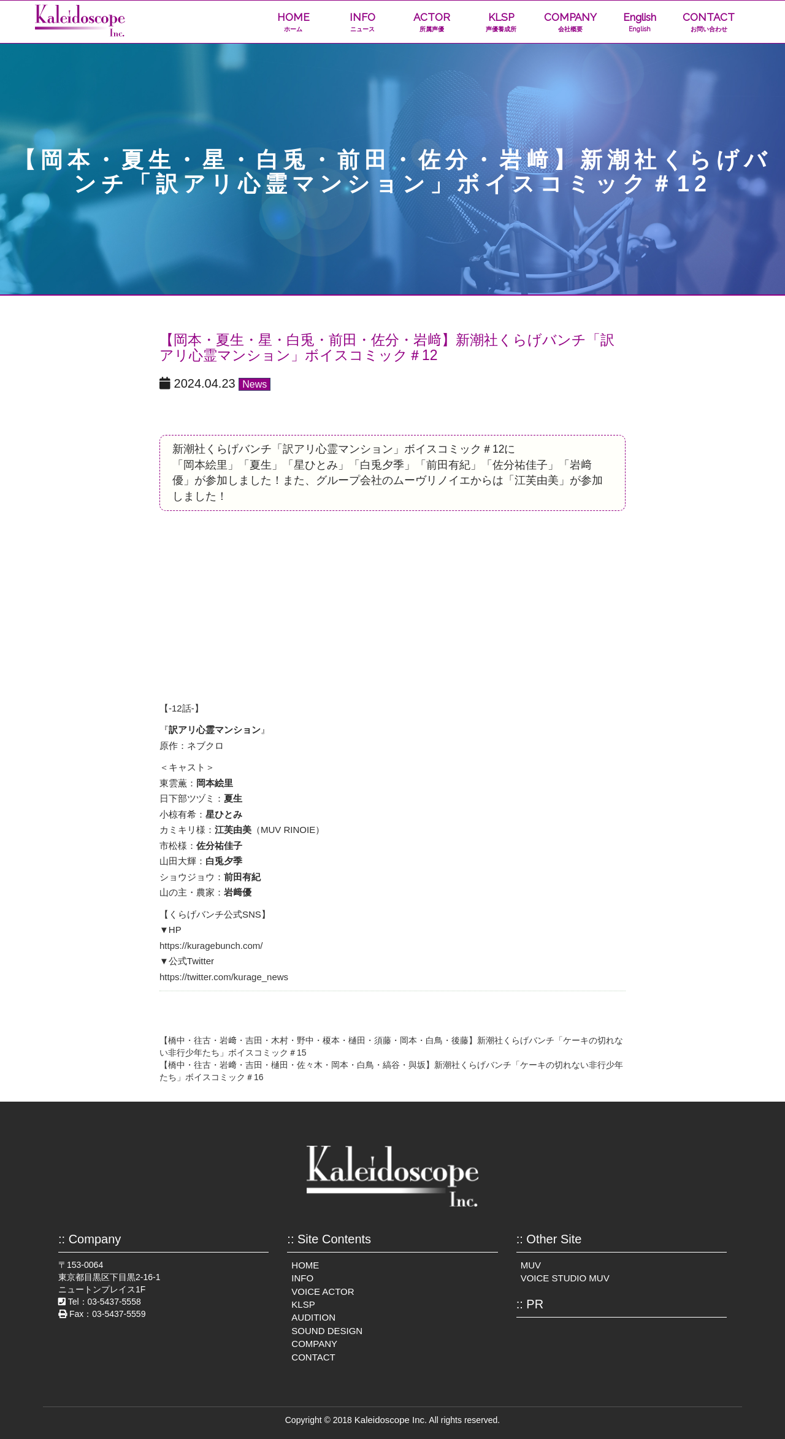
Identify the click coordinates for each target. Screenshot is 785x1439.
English (639, 22)
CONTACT (708, 22)
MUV (531, 1265)
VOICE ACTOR (322, 1291)
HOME (293, 22)
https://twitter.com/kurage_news (223, 977)
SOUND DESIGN (326, 1331)
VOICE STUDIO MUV (565, 1278)
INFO (362, 22)
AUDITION (313, 1317)
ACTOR (431, 22)
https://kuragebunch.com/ (210, 945)
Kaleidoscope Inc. (390, 1419)
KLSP (500, 22)
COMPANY (570, 22)
